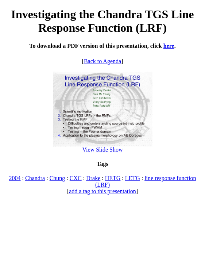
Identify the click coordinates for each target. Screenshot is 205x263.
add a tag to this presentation (102, 191)
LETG (132, 178)
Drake (93, 178)
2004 (15, 178)
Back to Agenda (102, 61)
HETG (113, 178)
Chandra (35, 178)
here (168, 46)
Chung (57, 178)
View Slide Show (102, 149)
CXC (76, 178)
